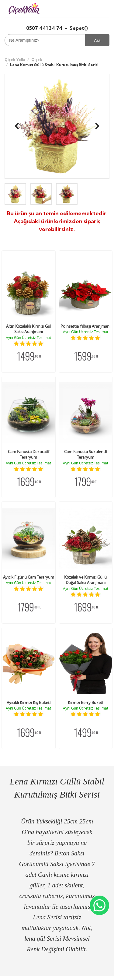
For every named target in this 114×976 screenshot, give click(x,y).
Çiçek (36, 59)
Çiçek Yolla (15, 59)
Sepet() (79, 28)
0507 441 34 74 (45, 28)
